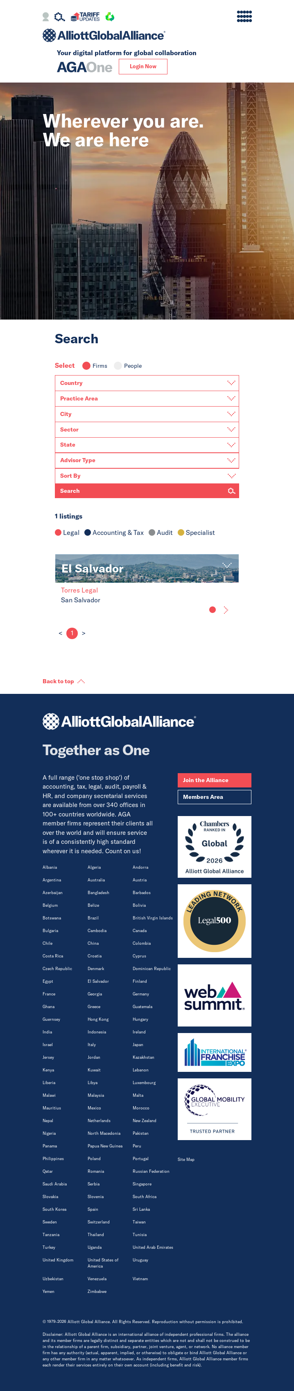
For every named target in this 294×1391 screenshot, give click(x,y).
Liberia (49, 1082)
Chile (47, 943)
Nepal (48, 1120)
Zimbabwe (97, 1291)
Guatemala (142, 1006)
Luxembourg (144, 1082)
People (128, 366)
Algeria (94, 867)
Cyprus (139, 956)
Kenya (48, 1070)
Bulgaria (50, 930)
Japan (138, 1044)
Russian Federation (151, 1171)
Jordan (94, 1057)
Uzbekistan (53, 1278)
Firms (94, 366)
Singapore (142, 1184)
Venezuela (97, 1278)
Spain (93, 1209)
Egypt (48, 981)
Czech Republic (57, 968)
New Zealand (144, 1120)
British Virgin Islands (153, 918)
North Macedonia (104, 1133)
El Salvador (98, 981)
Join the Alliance (205, 780)
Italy (92, 1044)
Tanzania (51, 1234)
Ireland (139, 1032)
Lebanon (141, 1070)
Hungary (140, 1019)
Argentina (52, 880)
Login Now (143, 66)
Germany (141, 994)
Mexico (94, 1108)
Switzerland (99, 1222)
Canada (140, 930)
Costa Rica (53, 956)
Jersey (48, 1057)
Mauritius (52, 1108)
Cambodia (97, 930)
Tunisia (140, 1234)
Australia (96, 880)
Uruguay (140, 1260)
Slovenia (96, 1196)
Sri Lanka (141, 1209)
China (93, 943)
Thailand (96, 1234)
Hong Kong (98, 1019)
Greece (94, 1006)
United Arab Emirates (153, 1247)
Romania (96, 1171)
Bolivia (139, 905)
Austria (140, 880)
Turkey (49, 1247)
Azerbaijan (53, 892)
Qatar (48, 1171)
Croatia (95, 956)
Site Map (186, 1159)
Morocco (141, 1108)
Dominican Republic (152, 968)
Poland (94, 1158)
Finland (140, 981)
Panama (50, 1146)
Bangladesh (98, 892)
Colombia (142, 943)
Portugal (141, 1158)
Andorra (140, 867)
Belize (93, 905)
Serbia (94, 1184)
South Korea (54, 1209)
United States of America (103, 1263)
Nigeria (49, 1133)
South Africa (144, 1196)
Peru (137, 1146)
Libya (92, 1082)
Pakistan (141, 1133)
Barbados (142, 892)
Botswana (52, 918)
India (47, 1032)
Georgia (95, 994)
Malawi (49, 1095)
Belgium (50, 905)
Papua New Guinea (105, 1146)
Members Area (203, 797)
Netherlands (99, 1120)
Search (70, 490)
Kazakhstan (143, 1057)
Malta (138, 1095)
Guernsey (51, 1019)
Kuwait (94, 1070)
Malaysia (96, 1095)
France (49, 994)
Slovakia (50, 1196)
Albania (50, 867)
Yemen (48, 1291)
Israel (48, 1044)
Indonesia (97, 1032)
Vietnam (140, 1278)
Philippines (53, 1158)
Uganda (95, 1247)
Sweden (50, 1222)
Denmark (96, 968)
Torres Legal (79, 590)
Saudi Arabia (55, 1184)
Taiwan (139, 1222)
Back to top (58, 681)
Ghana (48, 1006)
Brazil (93, 918)
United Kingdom (58, 1260)
